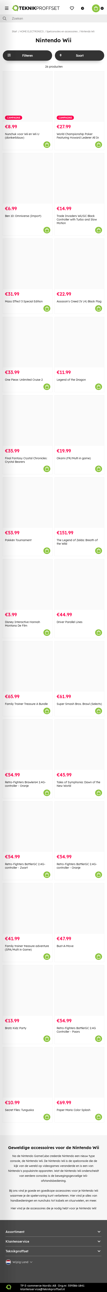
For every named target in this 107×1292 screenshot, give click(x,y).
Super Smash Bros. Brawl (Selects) (79, 704)
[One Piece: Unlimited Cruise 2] (28, 342)
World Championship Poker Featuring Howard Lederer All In (78, 135)
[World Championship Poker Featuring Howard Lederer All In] (79, 96)
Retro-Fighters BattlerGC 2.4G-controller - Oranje (77, 865)
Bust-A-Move (65, 946)
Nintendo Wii (87, 31)
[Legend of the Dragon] (79, 342)
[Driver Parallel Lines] (79, 584)
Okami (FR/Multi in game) (74, 458)
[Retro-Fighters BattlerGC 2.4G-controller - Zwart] (28, 826)
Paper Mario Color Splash (73, 1110)
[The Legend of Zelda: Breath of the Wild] (79, 502)
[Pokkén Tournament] (28, 502)
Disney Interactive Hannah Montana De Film (22, 623)
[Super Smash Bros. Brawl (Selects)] (79, 666)
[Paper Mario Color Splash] (79, 1072)
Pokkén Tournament (18, 540)
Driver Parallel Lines (69, 622)
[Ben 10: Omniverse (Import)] (28, 178)
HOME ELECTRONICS (32, 31)
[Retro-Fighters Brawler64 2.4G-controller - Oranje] (28, 745)
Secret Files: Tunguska (19, 1110)
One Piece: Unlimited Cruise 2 (24, 379)
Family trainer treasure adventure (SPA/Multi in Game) (27, 947)
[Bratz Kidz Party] (28, 990)
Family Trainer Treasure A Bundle (26, 704)
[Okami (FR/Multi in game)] (79, 420)
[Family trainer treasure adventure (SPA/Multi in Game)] (28, 908)
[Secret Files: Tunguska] (28, 1072)
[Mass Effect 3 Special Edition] (28, 264)
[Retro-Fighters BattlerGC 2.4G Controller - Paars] (79, 990)
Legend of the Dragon (71, 379)
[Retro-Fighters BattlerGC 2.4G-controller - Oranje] (79, 826)
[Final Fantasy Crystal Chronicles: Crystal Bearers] (28, 420)
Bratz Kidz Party (15, 1028)
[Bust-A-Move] (79, 908)
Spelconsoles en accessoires (62, 31)
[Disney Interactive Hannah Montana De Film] (28, 584)
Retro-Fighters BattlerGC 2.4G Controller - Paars (76, 1029)
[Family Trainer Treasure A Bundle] (28, 666)
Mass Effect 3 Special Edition (24, 301)
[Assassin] (79, 264)
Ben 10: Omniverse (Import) (23, 216)
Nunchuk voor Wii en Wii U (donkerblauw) (22, 135)
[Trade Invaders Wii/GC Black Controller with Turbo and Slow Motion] (79, 178)
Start (14, 31)
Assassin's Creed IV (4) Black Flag (79, 301)
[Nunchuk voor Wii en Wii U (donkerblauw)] (28, 96)
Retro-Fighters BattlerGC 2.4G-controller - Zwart (25, 865)
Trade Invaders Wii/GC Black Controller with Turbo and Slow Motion (77, 219)
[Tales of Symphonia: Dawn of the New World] (79, 745)
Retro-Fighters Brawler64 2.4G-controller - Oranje (25, 784)
